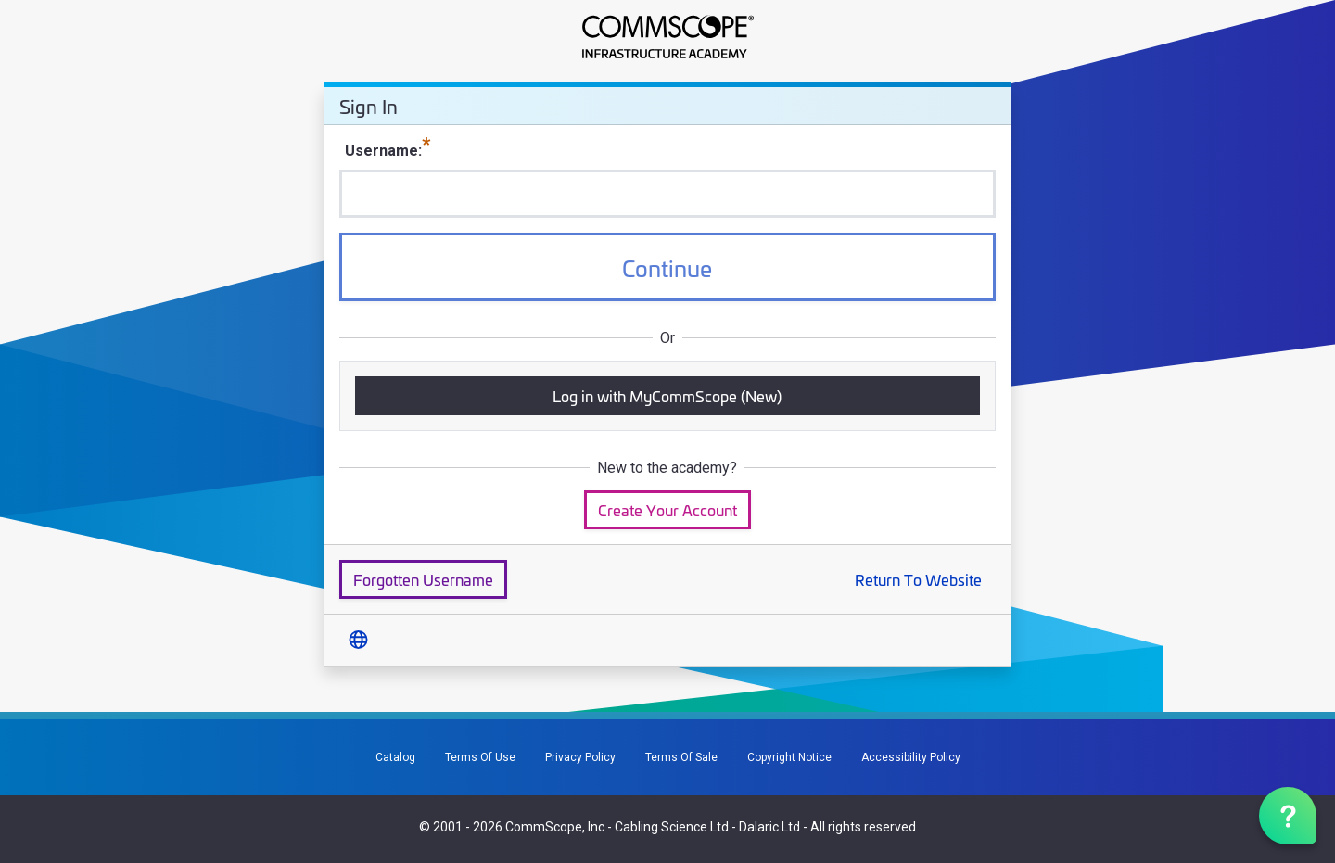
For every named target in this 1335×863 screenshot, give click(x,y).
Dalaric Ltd (769, 826)
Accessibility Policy (910, 757)
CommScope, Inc (554, 826)
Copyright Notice (789, 757)
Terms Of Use (480, 757)
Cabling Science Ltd (672, 826)
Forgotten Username (423, 578)
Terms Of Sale (681, 757)
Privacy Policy (580, 757)
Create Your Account (667, 509)
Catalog (395, 757)
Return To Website (918, 578)
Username (381, 150)
